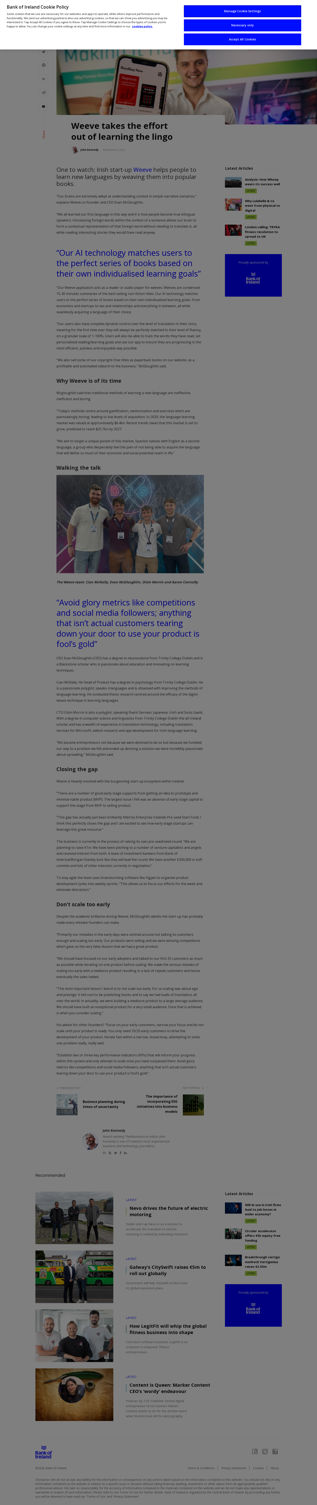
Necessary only (242, 24)
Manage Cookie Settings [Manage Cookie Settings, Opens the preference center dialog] (242, 10)
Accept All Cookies (242, 38)
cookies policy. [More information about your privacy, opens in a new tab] (142, 25)
